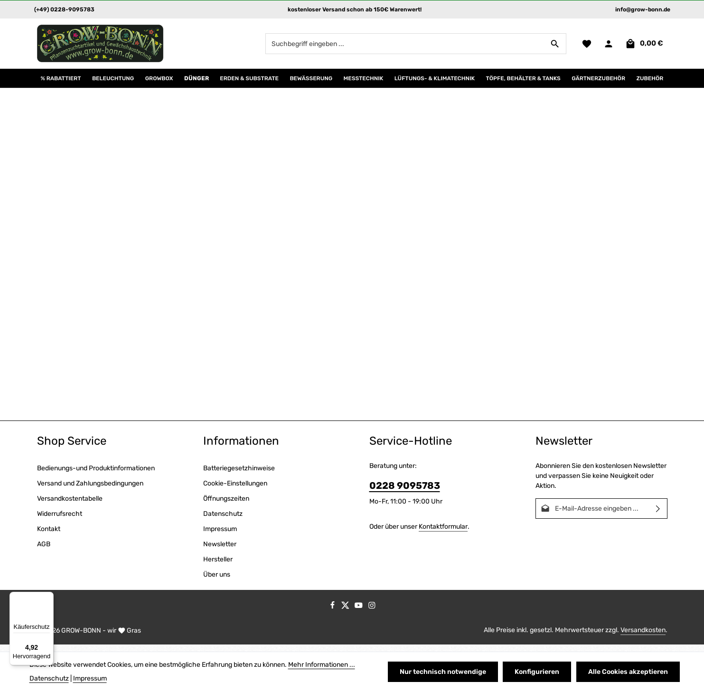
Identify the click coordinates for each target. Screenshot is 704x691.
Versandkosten (643, 637)
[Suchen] (554, 47)
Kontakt (48, 536)
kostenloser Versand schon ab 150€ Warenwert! (355, 9)
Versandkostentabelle (70, 506)
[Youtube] (359, 614)
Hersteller (218, 566)
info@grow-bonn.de (642, 9)
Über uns (216, 582)
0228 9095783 (404, 492)
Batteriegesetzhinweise (239, 475)
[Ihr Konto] (608, 47)
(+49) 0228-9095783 (64, 9)
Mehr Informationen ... (321, 665)
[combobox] (404, 47)
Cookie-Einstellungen (235, 490)
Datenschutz (223, 521)
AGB (43, 551)
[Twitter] (346, 614)
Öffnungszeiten (226, 506)
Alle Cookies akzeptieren (629, 672)
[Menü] (48, 597)
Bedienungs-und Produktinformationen (96, 475)
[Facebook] (333, 614)
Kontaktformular (443, 534)
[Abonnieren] (658, 515)
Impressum (220, 536)
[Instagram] (372, 614)
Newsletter (219, 551)
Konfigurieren (539, 672)
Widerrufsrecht (59, 521)
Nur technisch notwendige (446, 672)
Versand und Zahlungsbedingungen (90, 490)
